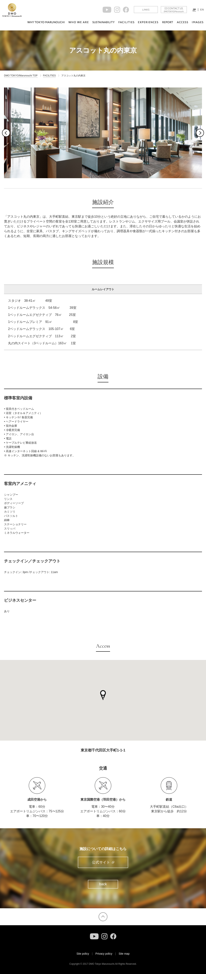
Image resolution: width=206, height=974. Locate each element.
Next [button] (200, 133)
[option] (103, 132)
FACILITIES (49, 75)
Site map (124, 953)
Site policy (82, 953)
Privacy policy (103, 953)
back (103, 884)
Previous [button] (6, 133)
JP (194, 9)
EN (202, 9)
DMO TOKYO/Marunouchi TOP (21, 75)
